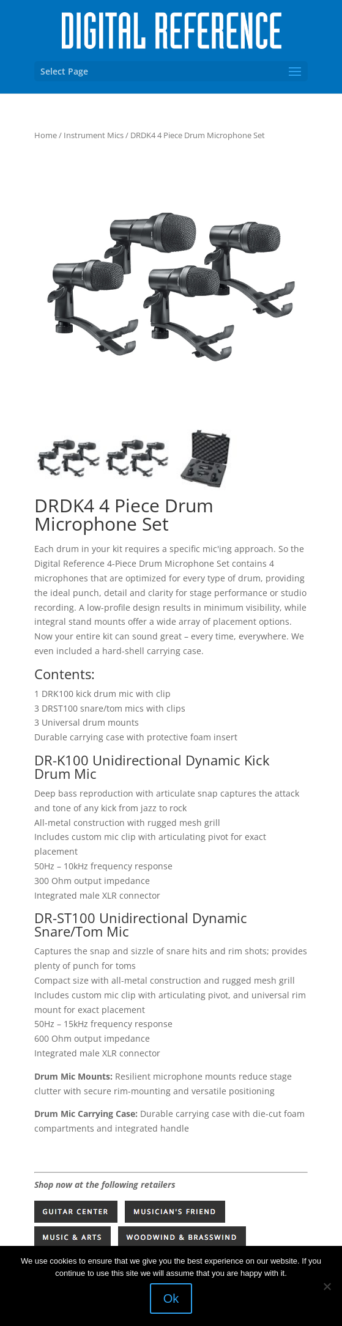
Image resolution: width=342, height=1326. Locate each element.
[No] (327, 1286)
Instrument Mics (94, 135)
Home (45, 135)
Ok (171, 1298)
